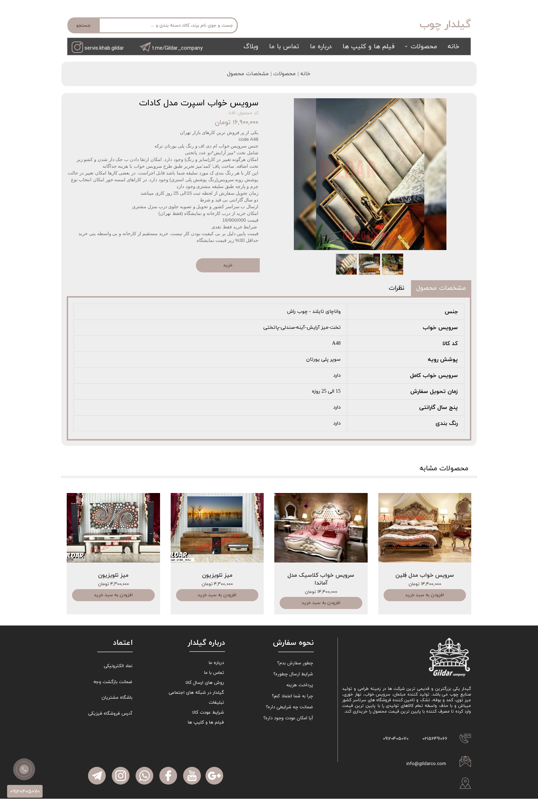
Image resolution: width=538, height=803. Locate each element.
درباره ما (321, 46)
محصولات (424, 46)
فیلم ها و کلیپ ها (368, 46)
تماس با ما (284, 46)
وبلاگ (250, 46)
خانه (453, 46)
